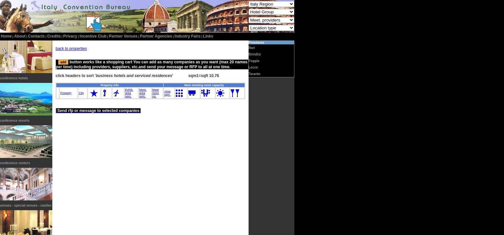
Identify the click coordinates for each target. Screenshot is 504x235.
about (20, 36)
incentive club (93, 36)
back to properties (71, 48)
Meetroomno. (155, 93)
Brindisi (255, 54)
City (81, 93)
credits (54, 36)
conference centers (15, 163)
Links (208, 36)
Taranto (254, 74)
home (6, 36)
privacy (70, 36)
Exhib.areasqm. (129, 93)
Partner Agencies (156, 36)
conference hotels (14, 78)
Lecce (253, 67)
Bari (252, 48)
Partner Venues (123, 36)
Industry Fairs (187, 36)
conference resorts (14, 120)
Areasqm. (167, 93)
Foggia (254, 61)
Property (65, 93)
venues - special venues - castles (25, 205)
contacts (36, 36)
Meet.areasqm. (143, 93)
